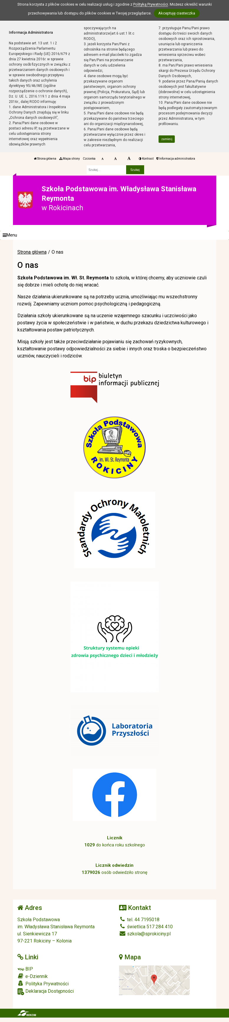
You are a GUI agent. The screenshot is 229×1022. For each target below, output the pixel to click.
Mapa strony (69, 158)
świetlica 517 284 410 (146, 926)
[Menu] (114, 235)
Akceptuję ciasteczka (176, 13)
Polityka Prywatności (43, 984)
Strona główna (45, 158)
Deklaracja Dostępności (45, 991)
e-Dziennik (32, 976)
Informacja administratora (175, 158)
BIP (25, 969)
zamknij (166, 139)
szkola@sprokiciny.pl (145, 934)
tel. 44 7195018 (139, 919)
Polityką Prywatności (150, 4)
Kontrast (146, 158)
